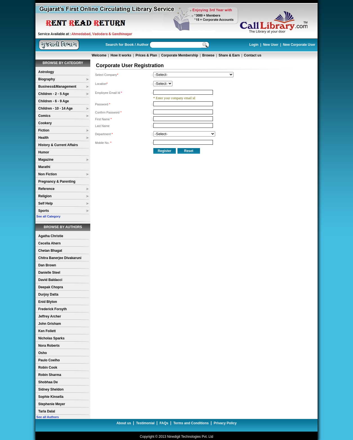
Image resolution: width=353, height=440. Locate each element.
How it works (121, 55)
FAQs (163, 423)
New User (270, 45)
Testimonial (145, 423)
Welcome (99, 55)
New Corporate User (299, 45)
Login (253, 45)
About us (123, 423)
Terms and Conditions (191, 423)
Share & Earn (229, 55)
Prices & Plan (146, 55)
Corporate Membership (179, 55)
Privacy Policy (225, 423)
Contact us (252, 55)
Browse (208, 55)
